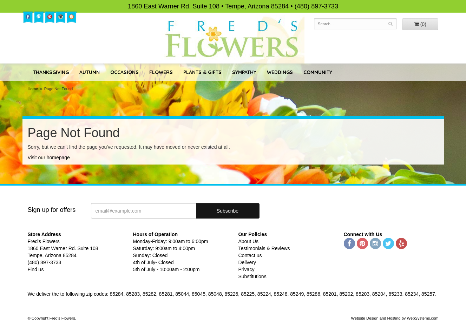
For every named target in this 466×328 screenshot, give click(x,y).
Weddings (280, 72)
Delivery (247, 262)
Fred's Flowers (233, 39)
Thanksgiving (51, 72)
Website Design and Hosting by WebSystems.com (395, 318)
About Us (248, 241)
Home (33, 89)
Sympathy (244, 72)
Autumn (89, 72)
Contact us (250, 255)
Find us (36, 269)
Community (317, 72)
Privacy (246, 269)
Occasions (124, 72)
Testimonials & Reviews (264, 248)
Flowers (161, 72)
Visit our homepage (49, 157)
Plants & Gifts (202, 72)
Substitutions (252, 276)
